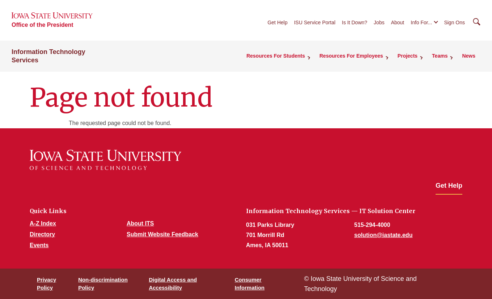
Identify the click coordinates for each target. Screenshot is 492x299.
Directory (42, 234)
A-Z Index (43, 223)
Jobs (379, 22)
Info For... (421, 22)
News (468, 56)
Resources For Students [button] (275, 56)
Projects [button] (407, 56)
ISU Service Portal (314, 22)
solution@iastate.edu (383, 235)
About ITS (140, 223)
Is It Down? (354, 22)
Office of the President (42, 25)
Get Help (277, 22)
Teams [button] (440, 56)
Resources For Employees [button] (351, 56)
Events (39, 245)
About (397, 22)
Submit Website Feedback (162, 234)
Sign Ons (454, 22)
